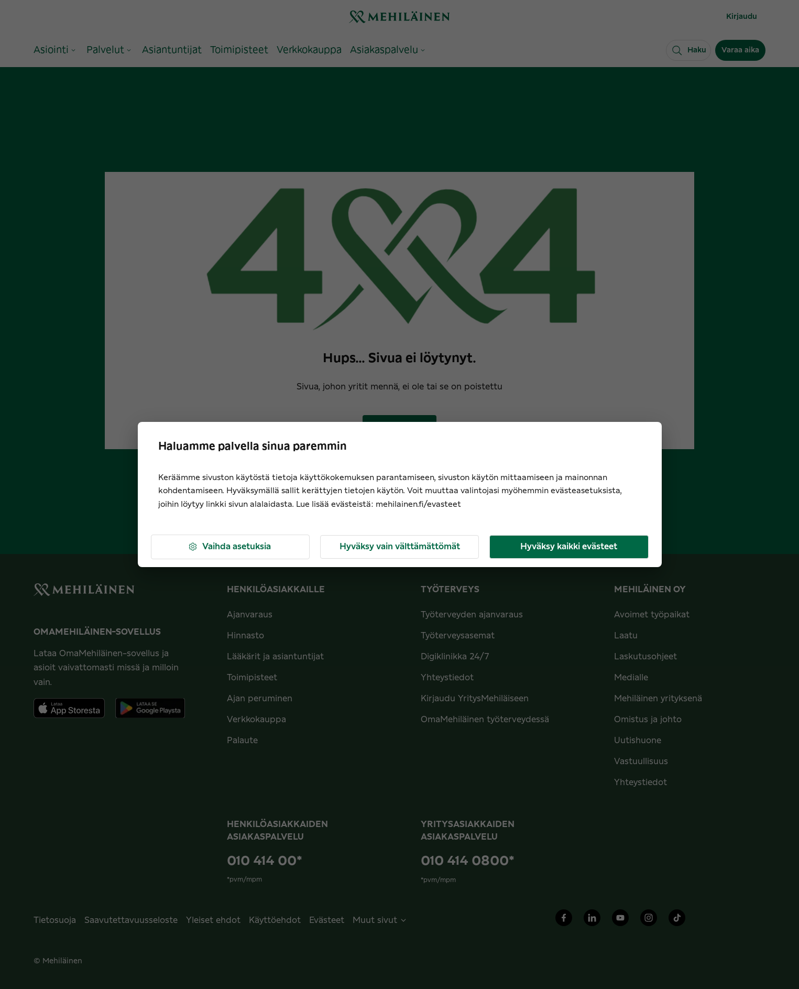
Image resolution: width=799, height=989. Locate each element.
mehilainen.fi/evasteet (418, 504)
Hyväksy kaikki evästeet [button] (568, 546)
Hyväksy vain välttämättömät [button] (400, 546)
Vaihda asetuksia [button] (229, 546)
